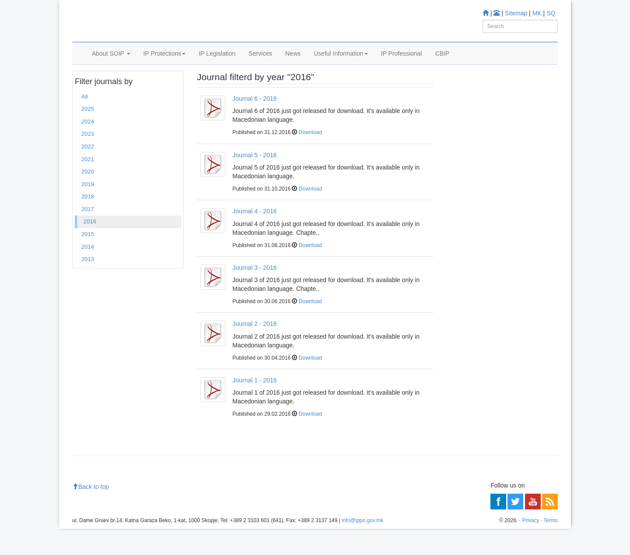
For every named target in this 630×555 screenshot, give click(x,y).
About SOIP (111, 64)
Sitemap (516, 13)
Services (260, 64)
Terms (550, 547)
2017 (87, 235)
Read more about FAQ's (480, 205)
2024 (87, 148)
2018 (87, 222)
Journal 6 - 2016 (254, 124)
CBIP (442, 64)
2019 (87, 210)
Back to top (90, 513)
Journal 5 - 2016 (254, 181)
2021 (87, 185)
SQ (550, 13)
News (293, 64)
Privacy (530, 547)
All (84, 123)
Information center (473, 142)
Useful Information (341, 64)
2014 (87, 273)
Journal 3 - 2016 (254, 293)
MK (537, 13)
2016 (90, 248)
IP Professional (401, 64)
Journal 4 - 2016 (254, 237)
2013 (87, 285)
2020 (87, 197)
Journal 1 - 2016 (254, 406)
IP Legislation (217, 64)
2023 (87, 160)
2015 (87, 260)
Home (86, 87)
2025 (87, 135)
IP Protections (165, 64)
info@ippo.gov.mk (362, 547)
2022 (87, 173)
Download (310, 159)
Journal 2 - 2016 (254, 350)
